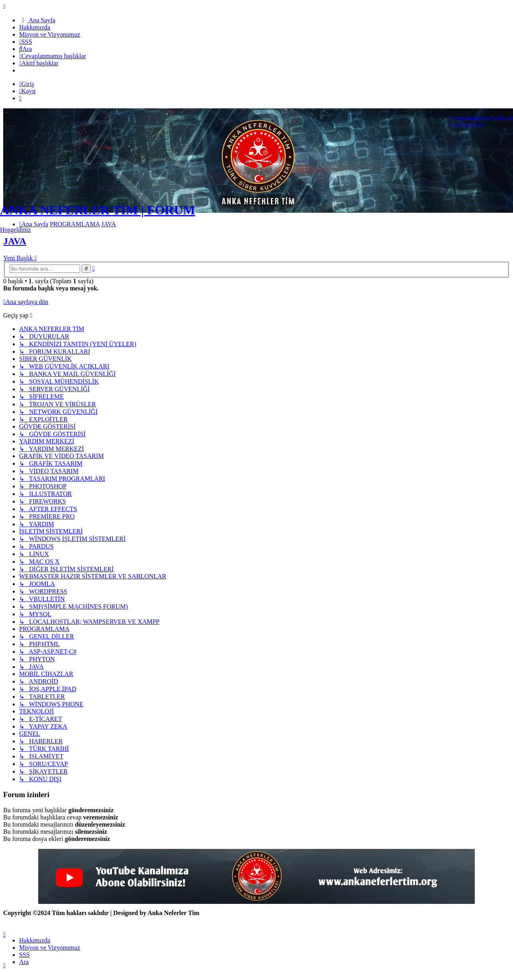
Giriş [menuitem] (26, 83)
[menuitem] (37, 20)
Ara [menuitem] (24, 961)
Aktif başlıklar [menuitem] (467, 125)
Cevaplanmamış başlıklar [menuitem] (480, 118)
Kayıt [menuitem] (27, 91)
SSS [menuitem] (24, 954)
